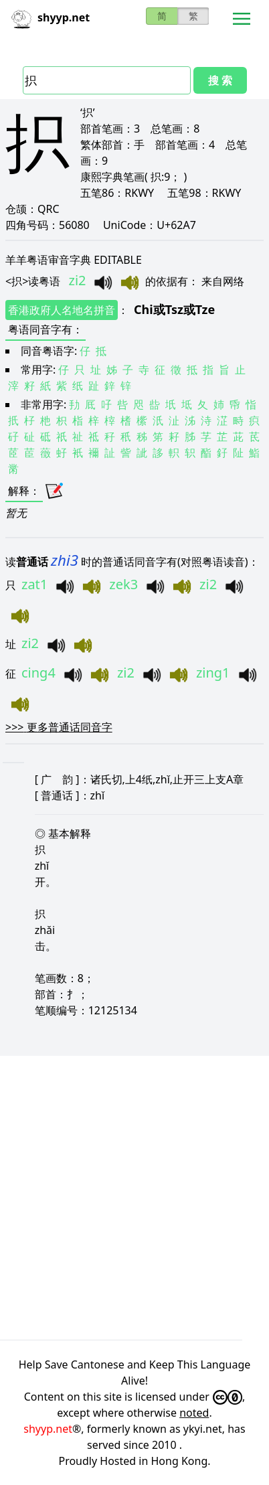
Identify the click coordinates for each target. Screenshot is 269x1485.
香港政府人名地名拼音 (61, 310)
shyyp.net (47, 1428)
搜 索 (220, 80)
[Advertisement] (134, 1195)
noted (194, 1412)
